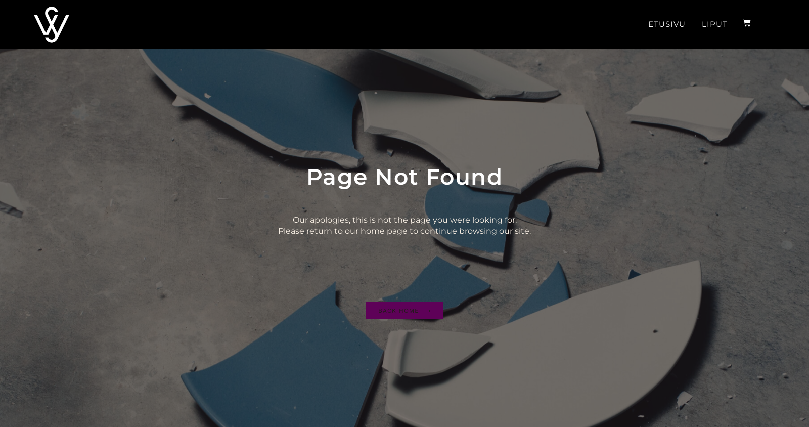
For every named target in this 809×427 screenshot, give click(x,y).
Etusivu (667, 24)
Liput (715, 24)
